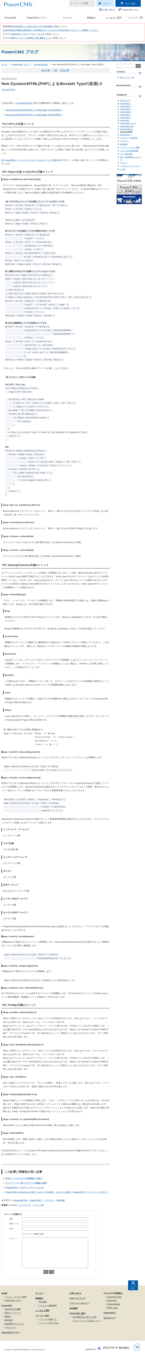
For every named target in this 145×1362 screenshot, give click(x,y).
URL (11, 1229)
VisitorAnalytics (126, 129)
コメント (13, 1239)
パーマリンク (25, 1205)
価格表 (8, 1316)
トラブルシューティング (130, 166)
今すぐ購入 (130, 3)
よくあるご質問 (113, 18)
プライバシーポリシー (79, 1303)
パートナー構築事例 (48, 1305)
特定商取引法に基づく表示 (85, 1317)
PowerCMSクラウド (36, 18)
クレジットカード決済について (87, 1321)
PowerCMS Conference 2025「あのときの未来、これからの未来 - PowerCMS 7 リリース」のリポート (57, 1192)
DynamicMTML (41, 64)
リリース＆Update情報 (129, 151)
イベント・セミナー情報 (130, 148)
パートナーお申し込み (49, 1323)
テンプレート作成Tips (129, 138)
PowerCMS (10, 18)
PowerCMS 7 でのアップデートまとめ (27, 34)
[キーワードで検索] (80, 3)
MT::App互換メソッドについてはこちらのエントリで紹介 (29, 160)
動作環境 (9, 1320)
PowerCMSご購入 (78, 1313)
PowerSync (124, 120)
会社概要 (73, 1308)
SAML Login (112, 1308)
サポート (123, 163)
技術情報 (61, 1200)
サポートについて (77, 1298)
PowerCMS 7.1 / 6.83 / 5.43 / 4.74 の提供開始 (32, 26)
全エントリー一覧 (127, 77)
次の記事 (64, 70)
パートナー (134, 18)
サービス (67, 18)
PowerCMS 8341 (127, 126)
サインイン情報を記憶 (34, 1234)
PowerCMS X (125, 135)
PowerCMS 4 (125, 112)
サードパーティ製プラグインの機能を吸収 (26, 1183)
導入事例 (43, 1302)
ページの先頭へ (133, 1287)
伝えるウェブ (125, 100)
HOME (4, 1293)
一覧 (55, 70)
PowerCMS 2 (36, 1200)
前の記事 (45, 70)
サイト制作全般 (126, 154)
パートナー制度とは (48, 1319)
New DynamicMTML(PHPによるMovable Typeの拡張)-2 (34, 115)
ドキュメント (11, 1327)
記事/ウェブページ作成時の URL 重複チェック (30, 38)
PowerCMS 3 (125, 115)
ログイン (107, 3)
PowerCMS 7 (125, 104)
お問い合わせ (109, 10)
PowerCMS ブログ (130, 10)
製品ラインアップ (13, 1313)
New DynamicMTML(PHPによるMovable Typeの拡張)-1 (34, 110)
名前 (11, 1219)
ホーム (4, 64)
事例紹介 (91, 18)
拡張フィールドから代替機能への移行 (24, 1178)
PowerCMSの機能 (13, 1309)
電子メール (14, 1224)
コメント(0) (38, 1205)
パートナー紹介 (42, 1316)
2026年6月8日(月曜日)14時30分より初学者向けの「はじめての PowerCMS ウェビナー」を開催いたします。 (51, 30)
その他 (122, 169)
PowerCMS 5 (125, 109)
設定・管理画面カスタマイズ (130, 158)
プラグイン (49, 1200)
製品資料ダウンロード (14, 1324)
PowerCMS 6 (125, 106)
